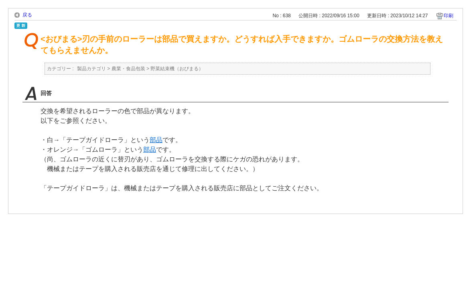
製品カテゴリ (91, 68)
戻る (27, 15)
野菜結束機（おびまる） (176, 68)
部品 (156, 139)
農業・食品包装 (128, 68)
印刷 (448, 15)
